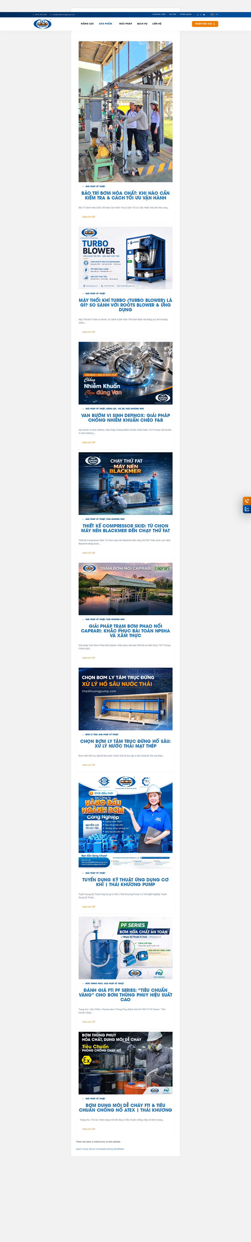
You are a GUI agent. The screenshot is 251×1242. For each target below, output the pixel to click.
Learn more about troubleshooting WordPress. (100, 1149)
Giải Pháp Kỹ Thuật (95, 187)
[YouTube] (204, 15)
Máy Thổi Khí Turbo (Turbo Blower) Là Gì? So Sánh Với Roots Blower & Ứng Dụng (125, 305)
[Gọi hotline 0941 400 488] (247, 501)
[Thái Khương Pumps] (42, 23)
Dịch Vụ (142, 24)
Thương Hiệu (159, 14)
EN (217, 14)
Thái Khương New (135, 409)
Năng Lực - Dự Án (115, 409)
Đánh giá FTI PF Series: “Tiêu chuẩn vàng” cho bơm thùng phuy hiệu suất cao (125, 995)
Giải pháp (125, 24)
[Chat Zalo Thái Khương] (247, 509)
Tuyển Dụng (186, 14)
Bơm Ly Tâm (91, 735)
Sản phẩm (106, 24)
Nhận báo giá (205, 24)
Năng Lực (87, 24)
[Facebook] (201, 15)
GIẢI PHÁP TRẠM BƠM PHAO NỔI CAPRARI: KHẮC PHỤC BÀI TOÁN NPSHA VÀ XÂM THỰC (125, 631)
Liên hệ (157, 24)
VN (212, 14)
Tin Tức (172, 14)
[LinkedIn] (198, 15)
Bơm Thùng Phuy (94, 984)
